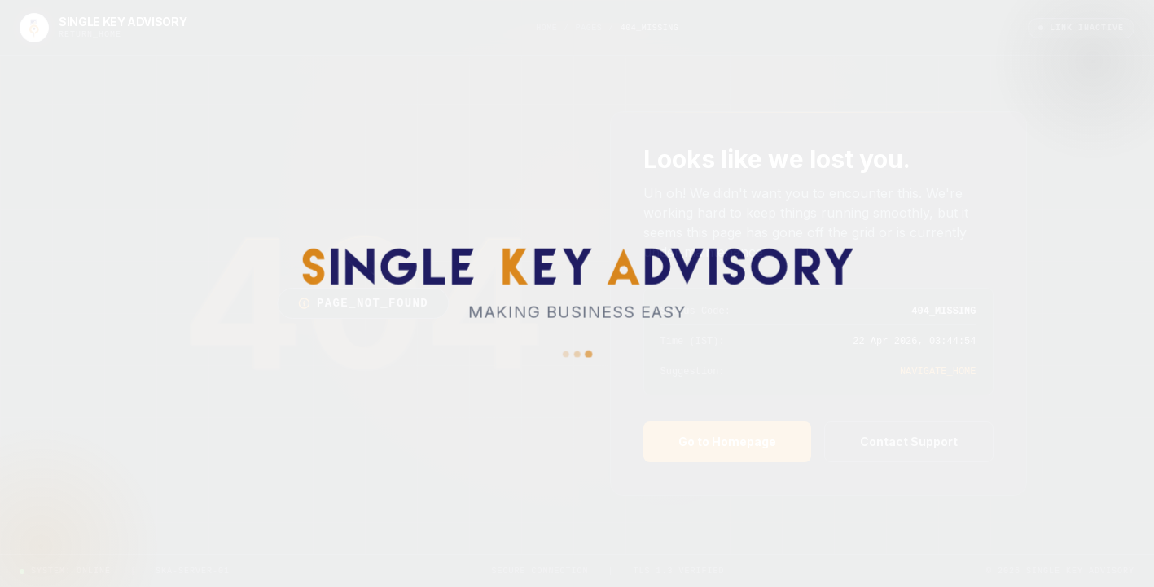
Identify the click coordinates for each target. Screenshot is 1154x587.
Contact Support (909, 441)
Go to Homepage (727, 441)
